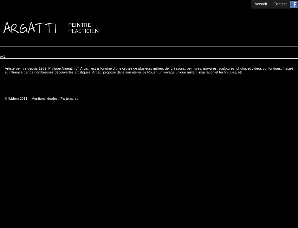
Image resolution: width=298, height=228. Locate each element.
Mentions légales (44, 98)
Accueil (261, 4)
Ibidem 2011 (18, 98)
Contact (280, 4)
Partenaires (69, 98)
